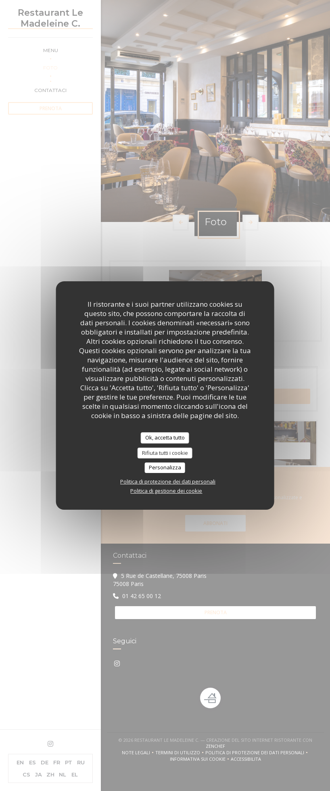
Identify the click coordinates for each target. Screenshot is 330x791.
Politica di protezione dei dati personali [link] (167, 481)
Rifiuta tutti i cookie (165, 452)
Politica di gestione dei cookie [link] (166, 490)
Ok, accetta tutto (165, 437)
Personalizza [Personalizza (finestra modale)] (165, 467)
